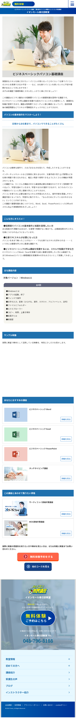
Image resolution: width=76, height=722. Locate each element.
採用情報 (18, 705)
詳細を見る (66, 419)
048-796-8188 (38, 640)
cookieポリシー (61, 705)
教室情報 (10, 659)
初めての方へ (13, 665)
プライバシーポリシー (32, 705)
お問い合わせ (48, 705)
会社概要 (8, 705)
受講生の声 (11, 679)
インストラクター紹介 (17, 692)
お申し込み (23, 4)
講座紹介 (10, 672)
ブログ (9, 685)
